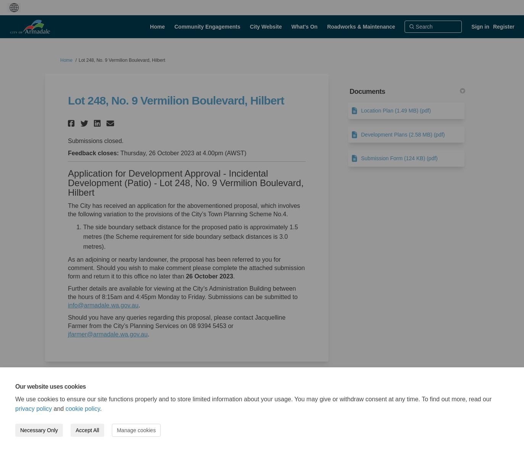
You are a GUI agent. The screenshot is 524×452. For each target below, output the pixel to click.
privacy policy (33, 408)
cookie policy (83, 408)
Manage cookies (136, 430)
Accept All (87, 430)
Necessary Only (39, 430)
